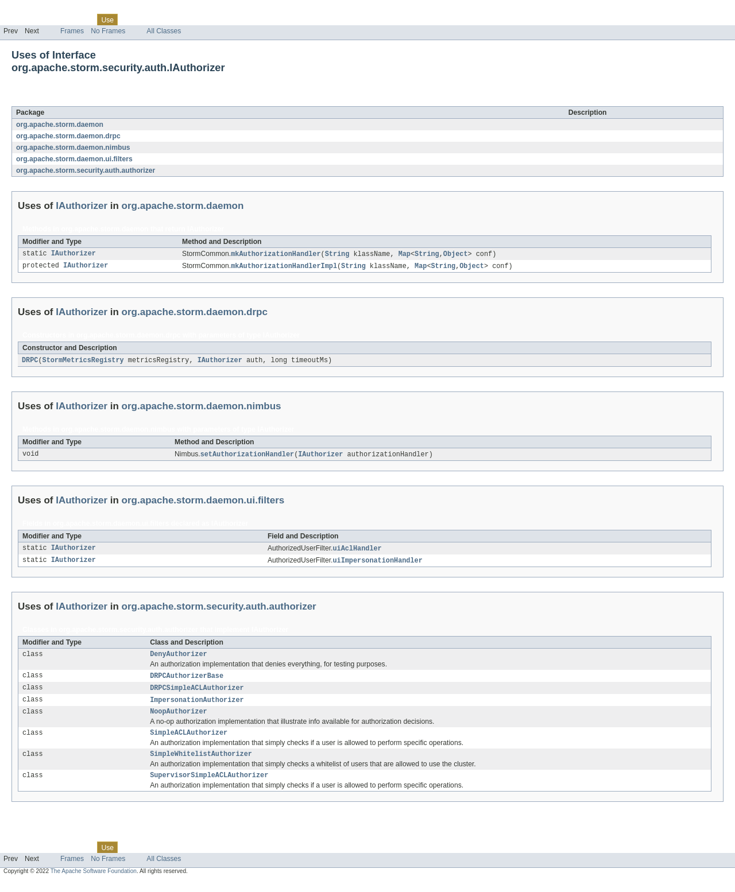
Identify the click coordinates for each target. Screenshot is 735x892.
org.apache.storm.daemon (59, 125)
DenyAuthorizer (178, 658)
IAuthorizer (97, 100)
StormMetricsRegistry (83, 361)
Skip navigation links (31, 10)
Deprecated (163, 19)
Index (196, 19)
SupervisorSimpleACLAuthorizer (209, 785)
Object (455, 254)
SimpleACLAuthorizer (188, 741)
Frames (72, 31)
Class (82, 19)
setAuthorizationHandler (247, 456)
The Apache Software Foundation (94, 882)
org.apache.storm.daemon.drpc (68, 136)
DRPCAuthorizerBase (186, 680)
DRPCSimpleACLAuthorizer (196, 693)
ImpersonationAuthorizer (196, 706)
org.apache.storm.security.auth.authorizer (85, 170)
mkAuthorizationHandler (275, 254)
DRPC (30, 361)
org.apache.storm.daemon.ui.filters (74, 159)
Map (405, 254)
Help (219, 19)
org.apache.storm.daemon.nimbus (73, 148)
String (337, 254)
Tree (131, 19)
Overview (18, 19)
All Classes (163, 31)
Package (53, 19)
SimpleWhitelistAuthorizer (201, 763)
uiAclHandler (356, 551)
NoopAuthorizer (178, 718)
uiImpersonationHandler (377, 563)
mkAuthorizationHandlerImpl (284, 267)
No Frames (108, 31)
